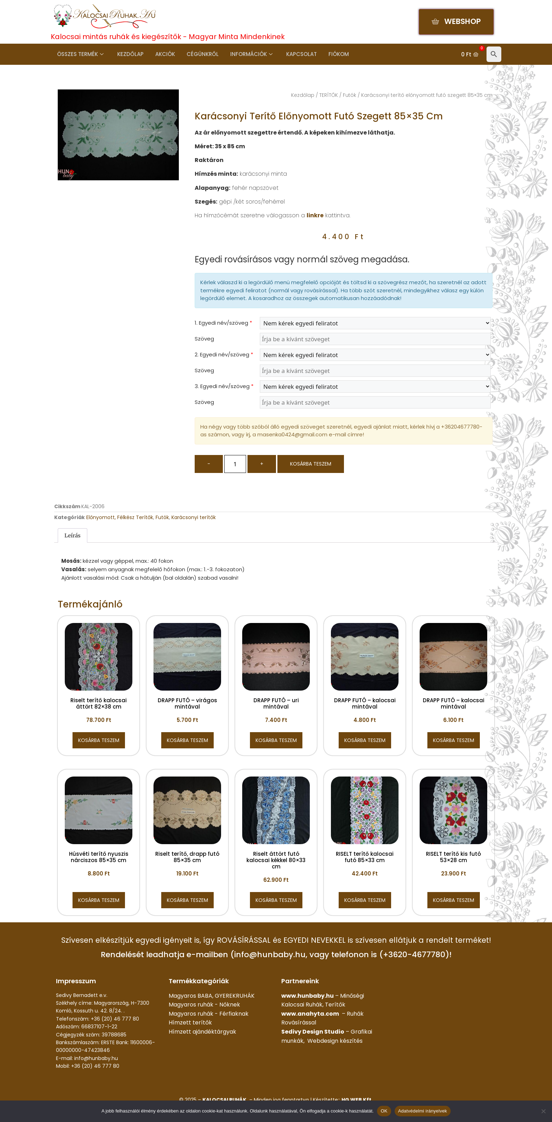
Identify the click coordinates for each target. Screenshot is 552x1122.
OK (384, 1111)
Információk (246, 54)
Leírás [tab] (72, 535)
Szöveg (204, 338)
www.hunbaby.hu (307, 996)
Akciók (162, 54)
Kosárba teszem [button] (98, 740)
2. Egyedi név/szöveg (224, 354)
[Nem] (543, 1111)
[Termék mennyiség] (235, 464)
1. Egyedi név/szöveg (223, 322)
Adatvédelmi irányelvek (422, 1111)
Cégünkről (198, 54)
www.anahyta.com (310, 1014)
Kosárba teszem (310, 463)
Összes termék (79, 54)
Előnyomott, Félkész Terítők (119, 517)
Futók (349, 95)
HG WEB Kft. (357, 1099)
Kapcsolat (295, 54)
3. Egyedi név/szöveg (224, 386)
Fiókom (331, 54)
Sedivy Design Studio (312, 1032)
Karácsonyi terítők (193, 517)
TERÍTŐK (328, 95)
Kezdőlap (128, 54)
